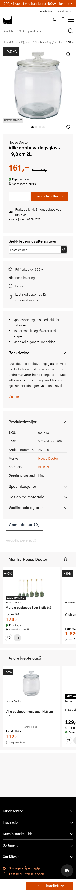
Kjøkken (26, 42)
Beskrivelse (19, 353)
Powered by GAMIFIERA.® (21, 540)
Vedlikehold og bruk (26, 508)
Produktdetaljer (22, 422)
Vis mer (14, 396)
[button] (68, 127)
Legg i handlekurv (49, 196)
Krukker (59, 42)
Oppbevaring (43, 42)
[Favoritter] (8, 637)
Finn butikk (46, 11)
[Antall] (19, 196)
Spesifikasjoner (22, 486)
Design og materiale (26, 497)
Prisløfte (21, 286)
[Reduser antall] (12, 196)
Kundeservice (65, 11)
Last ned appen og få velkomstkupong (30, 297)
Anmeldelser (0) (24, 524)
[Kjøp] (17, 637)
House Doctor (19, 142)
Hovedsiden (10, 42)
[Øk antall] (26, 196)
